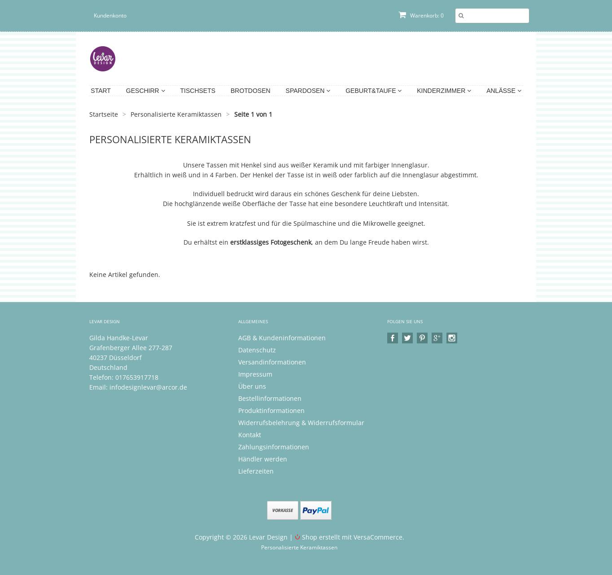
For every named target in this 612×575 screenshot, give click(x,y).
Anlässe (503, 90)
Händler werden (262, 459)
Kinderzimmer (444, 90)
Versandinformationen (272, 362)
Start (101, 90)
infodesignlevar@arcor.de (148, 387)
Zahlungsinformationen (273, 447)
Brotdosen (251, 90)
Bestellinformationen (270, 398)
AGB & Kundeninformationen (282, 338)
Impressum (255, 374)
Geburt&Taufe (373, 90)
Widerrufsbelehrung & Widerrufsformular (301, 422)
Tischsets (198, 90)
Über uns (252, 386)
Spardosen (308, 90)
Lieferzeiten (256, 471)
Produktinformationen (271, 410)
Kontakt (249, 434)
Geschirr (145, 90)
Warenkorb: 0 (421, 15)
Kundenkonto (110, 15)
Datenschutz (257, 350)
